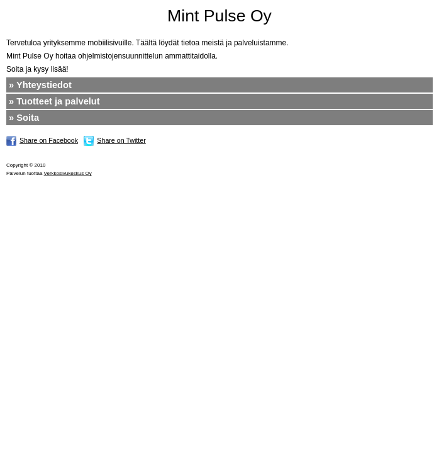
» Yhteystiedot (40, 85)
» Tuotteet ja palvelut (54, 101)
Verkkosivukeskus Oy (68, 173)
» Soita (24, 118)
